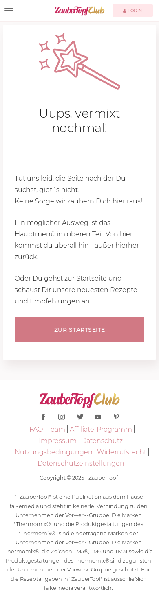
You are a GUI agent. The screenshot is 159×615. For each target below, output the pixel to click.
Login (132, 10)
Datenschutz (102, 441)
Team (56, 429)
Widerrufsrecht (121, 452)
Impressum (58, 441)
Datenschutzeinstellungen (81, 463)
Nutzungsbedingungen (54, 452)
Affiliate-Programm (101, 429)
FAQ (36, 429)
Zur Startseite (79, 330)
